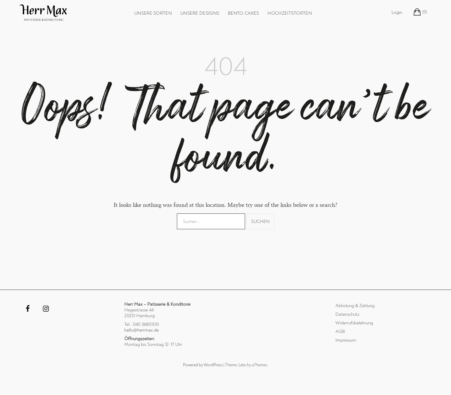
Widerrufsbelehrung (354, 323)
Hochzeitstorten (289, 13)
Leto (242, 365)
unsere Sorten (153, 13)
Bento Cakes (243, 13)
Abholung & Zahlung (354, 306)
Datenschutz (347, 314)
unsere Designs (199, 13)
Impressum (345, 340)
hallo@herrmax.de (141, 330)
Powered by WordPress (203, 365)
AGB (340, 331)
